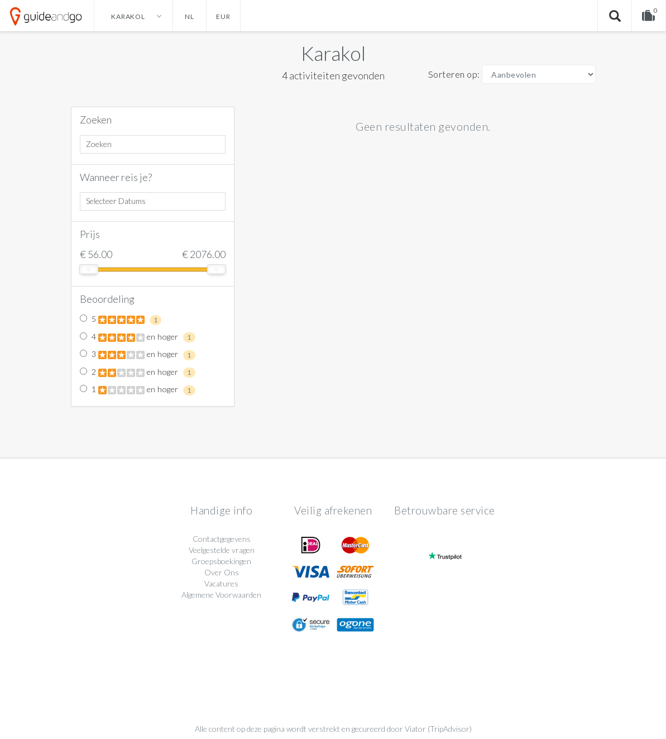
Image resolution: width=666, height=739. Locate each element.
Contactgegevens (222, 538)
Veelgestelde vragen (222, 550)
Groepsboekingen (221, 561)
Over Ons (221, 572)
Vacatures (221, 583)
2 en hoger (137, 372)
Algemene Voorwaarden (221, 594)
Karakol (333, 53)
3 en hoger (137, 354)
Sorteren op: (454, 74)
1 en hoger (137, 389)
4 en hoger (137, 337)
